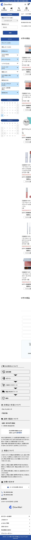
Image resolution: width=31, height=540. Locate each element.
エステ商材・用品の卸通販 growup (15, 536)
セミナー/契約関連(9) (6, 88)
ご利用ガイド (4, 520)
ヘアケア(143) (5, 63)
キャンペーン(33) (6, 43)
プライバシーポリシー (6, 533)
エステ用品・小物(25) (6, 76)
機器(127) (4, 72)
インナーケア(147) (5, 67)
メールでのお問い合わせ (15, 487)
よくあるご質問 (5, 523)
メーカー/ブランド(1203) (6, 84)
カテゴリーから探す (6, 516)
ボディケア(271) (6, 59)
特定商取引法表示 (6, 530)
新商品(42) (5, 51)
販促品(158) (5, 80)
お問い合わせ (4, 526)
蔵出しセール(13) (6, 47)
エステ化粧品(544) (5, 55)
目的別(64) (5, 92)
